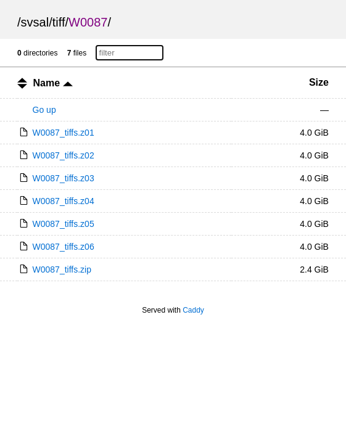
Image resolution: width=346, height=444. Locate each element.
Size (319, 82)
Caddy (193, 310)
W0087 (87, 22)
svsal (35, 22)
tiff (58, 22)
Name (53, 83)
